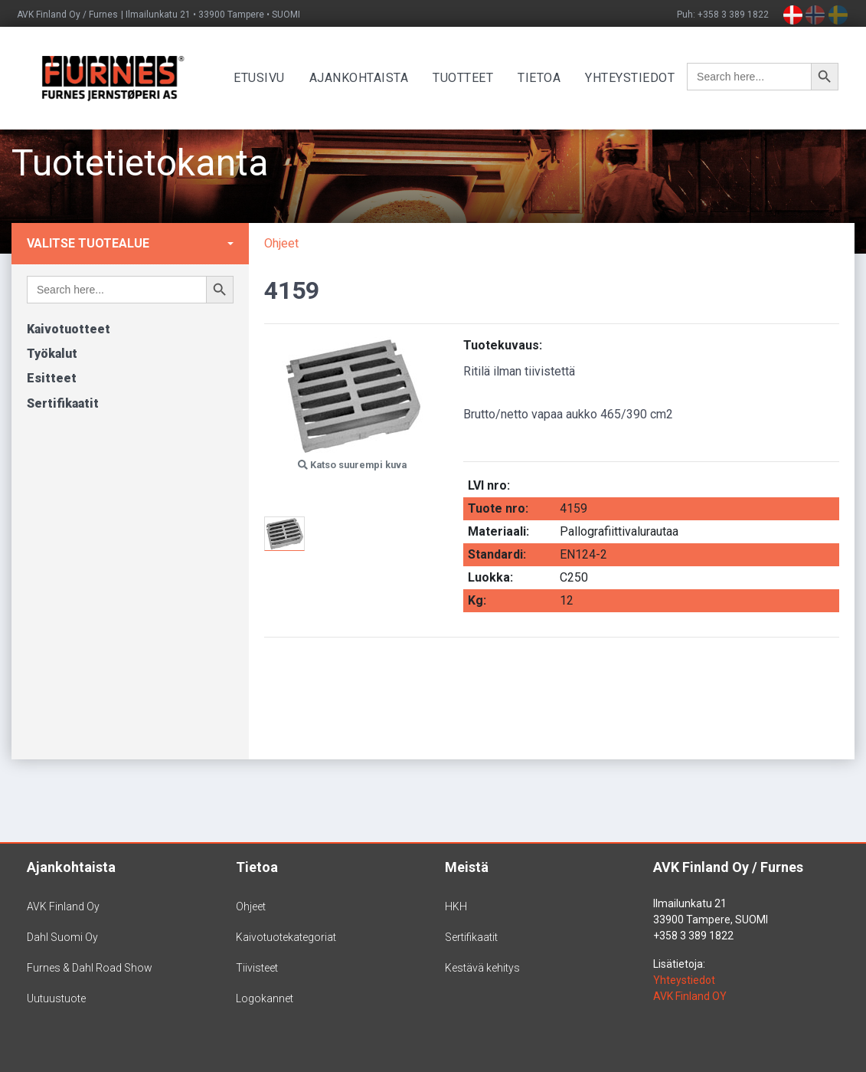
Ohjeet (281, 243)
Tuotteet (468, 77)
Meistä (467, 867)
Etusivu (264, 77)
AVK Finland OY (690, 996)
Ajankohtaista (363, 77)
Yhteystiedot (635, 77)
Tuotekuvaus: (502, 345)
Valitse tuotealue (88, 243)
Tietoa (544, 77)
